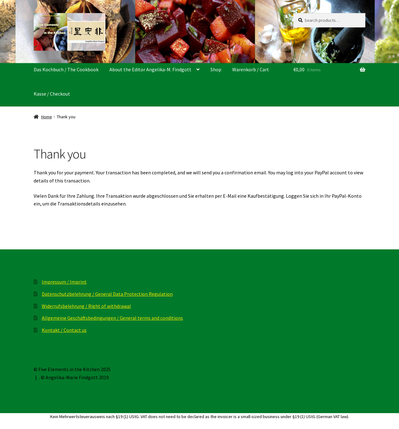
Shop (215, 69)
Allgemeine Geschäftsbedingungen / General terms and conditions (112, 318)
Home (46, 117)
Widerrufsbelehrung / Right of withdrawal (86, 306)
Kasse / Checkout (52, 94)
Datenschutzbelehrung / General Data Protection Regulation (107, 294)
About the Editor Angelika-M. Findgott (150, 69)
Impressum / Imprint (64, 282)
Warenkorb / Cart (250, 69)
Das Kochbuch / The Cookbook (66, 69)
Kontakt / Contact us (64, 330)
